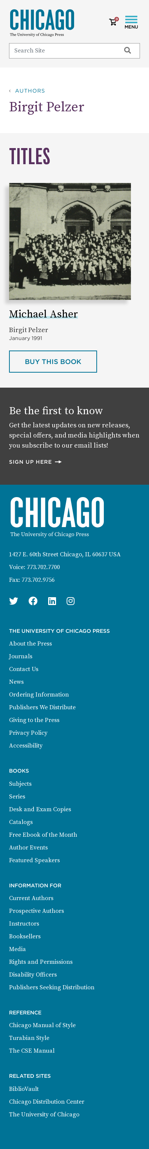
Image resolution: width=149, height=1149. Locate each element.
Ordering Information (39, 694)
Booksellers (25, 936)
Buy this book (61, 361)
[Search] (61, 50)
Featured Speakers (34, 860)
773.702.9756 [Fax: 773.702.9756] (38, 580)
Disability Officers (33, 974)
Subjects (20, 784)
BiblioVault (24, 1089)
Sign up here (35, 461)
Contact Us (23, 669)
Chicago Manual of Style (42, 1025)
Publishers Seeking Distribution (51, 987)
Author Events (28, 847)
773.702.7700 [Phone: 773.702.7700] (43, 567)
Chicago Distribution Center (46, 1102)
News (16, 682)
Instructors (24, 923)
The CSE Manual (32, 1051)
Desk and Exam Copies (40, 809)
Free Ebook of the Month (43, 835)
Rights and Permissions (41, 962)
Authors (30, 90)
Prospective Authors (36, 911)
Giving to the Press (34, 720)
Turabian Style (29, 1038)
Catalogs (21, 822)
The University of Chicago (44, 1114)
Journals (20, 656)
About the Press (30, 643)
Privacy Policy (28, 733)
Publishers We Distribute (42, 707)
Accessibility (26, 745)
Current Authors (31, 898)
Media (17, 949)
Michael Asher (43, 314)
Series (17, 796)
